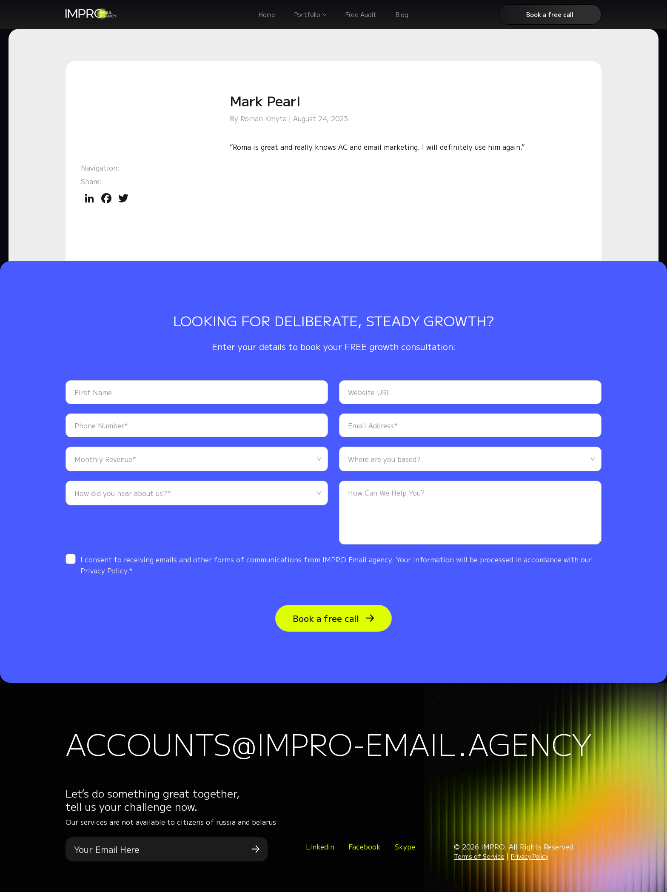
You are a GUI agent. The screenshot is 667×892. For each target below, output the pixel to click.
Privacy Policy (529, 856)
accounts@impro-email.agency (329, 743)
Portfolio (307, 14)
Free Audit (360, 14)
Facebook (364, 846)
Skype (405, 846)
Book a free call (549, 14)
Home (267, 14)
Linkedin (320, 846)
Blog (402, 14)
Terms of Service (479, 856)
